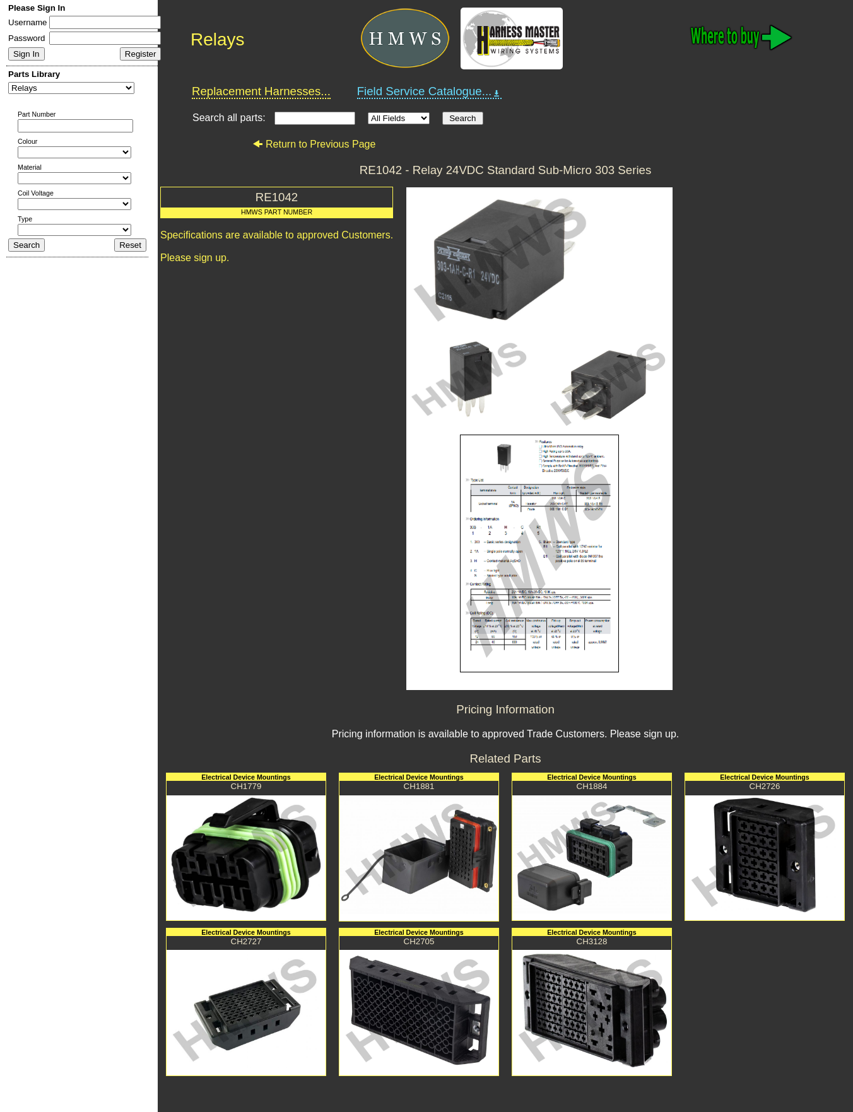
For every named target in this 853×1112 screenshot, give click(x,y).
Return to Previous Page (313, 144)
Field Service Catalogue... (429, 91)
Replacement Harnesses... (261, 91)
